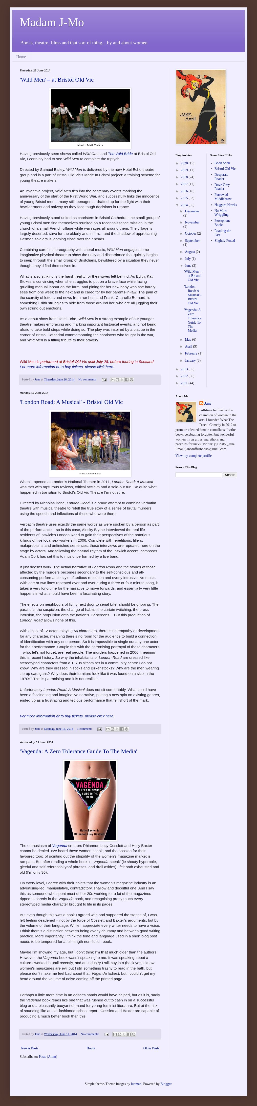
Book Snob (222, 163)
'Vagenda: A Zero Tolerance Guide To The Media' (78, 751)
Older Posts (151, 1048)
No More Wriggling (221, 213)
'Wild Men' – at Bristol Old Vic (57, 79)
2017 (185, 184)
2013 (185, 369)
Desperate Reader (221, 177)
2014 (185, 205)
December (192, 211)
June (188, 265)
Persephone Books (222, 223)
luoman (136, 1084)
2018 (185, 177)
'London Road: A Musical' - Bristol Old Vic (71, 402)
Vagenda (59, 845)
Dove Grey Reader (222, 187)
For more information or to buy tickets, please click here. (67, 367)
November (192, 222)
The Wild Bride (120, 154)
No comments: (87, 379)
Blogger (165, 1084)
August (190, 252)
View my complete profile (193, 456)
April (189, 346)
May (188, 339)
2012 (185, 376)
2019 (185, 170)
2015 (185, 198)
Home (21, 57)
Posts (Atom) (48, 1057)
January (190, 360)
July (188, 259)
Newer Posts (29, 1048)
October (191, 233)
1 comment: (85, 728)
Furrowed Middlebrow (223, 197)
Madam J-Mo (52, 22)
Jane (207, 403)
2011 (185, 383)
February (191, 353)
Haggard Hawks (225, 205)
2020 (185, 163)
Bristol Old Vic (225, 169)
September (192, 241)
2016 (185, 191)
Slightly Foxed (224, 241)
